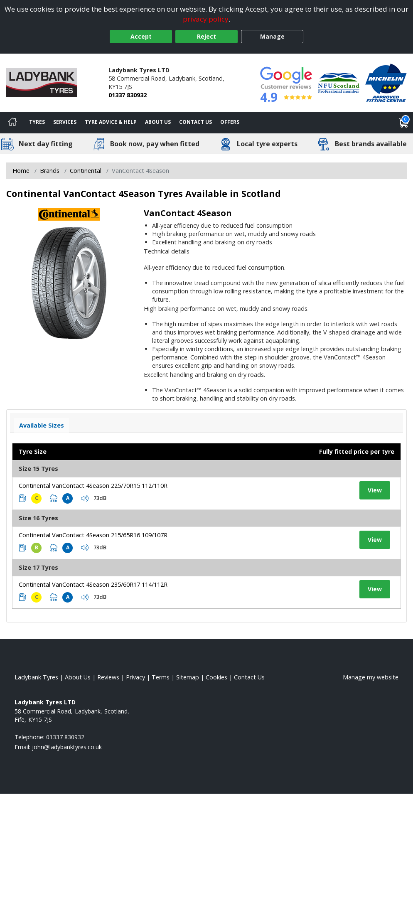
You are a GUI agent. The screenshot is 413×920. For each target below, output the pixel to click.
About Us (158, 121)
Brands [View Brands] (49, 171)
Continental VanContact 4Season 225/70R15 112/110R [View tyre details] (93, 486)
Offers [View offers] (229, 121)
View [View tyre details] (375, 490)
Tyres (37, 121)
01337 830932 (127, 95)
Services (64, 121)
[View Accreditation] (338, 82)
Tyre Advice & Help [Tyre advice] (111, 121)
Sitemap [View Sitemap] (187, 677)
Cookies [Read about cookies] (216, 677)
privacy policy (206, 19)
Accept (141, 36)
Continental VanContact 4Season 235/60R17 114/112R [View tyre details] (93, 584)
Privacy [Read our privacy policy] (135, 677)
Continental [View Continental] (85, 171)
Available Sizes (41, 425)
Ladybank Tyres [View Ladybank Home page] (36, 677)
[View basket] (404, 122)
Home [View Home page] (21, 171)
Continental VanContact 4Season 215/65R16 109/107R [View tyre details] (93, 535)
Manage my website (370, 677)
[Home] (12, 122)
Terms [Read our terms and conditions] (161, 677)
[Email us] (67, 747)
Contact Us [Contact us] (195, 121)
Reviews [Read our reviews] (108, 677)
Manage (272, 36)
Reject (206, 36)
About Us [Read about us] (78, 677)
